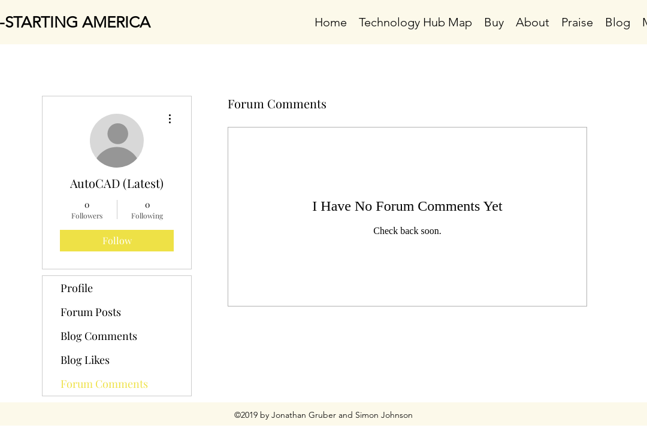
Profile (77, 288)
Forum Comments (104, 384)
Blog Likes (85, 360)
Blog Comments (99, 336)
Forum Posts (91, 312)
